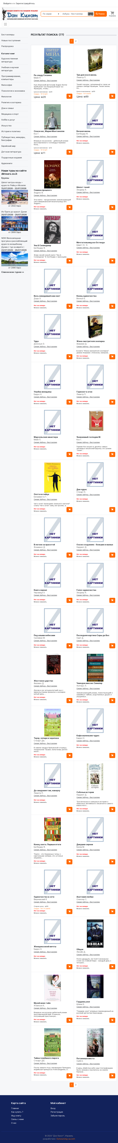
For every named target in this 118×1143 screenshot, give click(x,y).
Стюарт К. (81, 492)
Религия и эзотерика (11, 102)
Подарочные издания (11, 157)
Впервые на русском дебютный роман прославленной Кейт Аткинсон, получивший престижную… (50, 1014)
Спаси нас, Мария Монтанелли (49, 131)
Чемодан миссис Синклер (89, 683)
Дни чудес (81, 489)
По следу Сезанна (43, 75)
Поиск (100, 14)
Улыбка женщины (42, 392)
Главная (15, 1108)
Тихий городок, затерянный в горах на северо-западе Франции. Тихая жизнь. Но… (93, 86)
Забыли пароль (58, 1115)
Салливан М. (39, 638)
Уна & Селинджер (42, 245)
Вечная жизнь (83, 131)
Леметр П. (81, 77)
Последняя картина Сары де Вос (92, 635)
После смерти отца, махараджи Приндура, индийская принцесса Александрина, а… (52, 1068)
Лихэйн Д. (81, 952)
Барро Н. (38, 394)
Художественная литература (9, 60)
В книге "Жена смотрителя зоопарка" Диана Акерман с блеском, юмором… (92, 352)
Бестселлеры (7, 34)
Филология (6, 96)
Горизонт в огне (84, 392)
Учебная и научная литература (10, 69)
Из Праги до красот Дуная (14, 222)
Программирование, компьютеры (11, 77)
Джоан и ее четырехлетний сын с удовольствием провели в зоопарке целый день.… (49, 692)
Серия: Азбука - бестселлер (45, 81)
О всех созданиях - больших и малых (94, 544)
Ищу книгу (16, 1115)
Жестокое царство (43, 681)
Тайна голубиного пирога (46, 1058)
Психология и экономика (13, 91)
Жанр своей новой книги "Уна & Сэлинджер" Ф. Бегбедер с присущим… (51, 256)
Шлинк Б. (80, 1004)
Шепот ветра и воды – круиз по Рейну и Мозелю (14, 194)
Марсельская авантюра (46, 437)
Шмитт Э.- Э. (82, 245)
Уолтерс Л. (81, 686)
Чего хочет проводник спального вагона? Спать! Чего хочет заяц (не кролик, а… (52, 504)
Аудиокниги (6, 163)
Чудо (36, 341)
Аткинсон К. (39, 1005)
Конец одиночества (86, 296)
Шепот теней (83, 187)
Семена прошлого (43, 190)
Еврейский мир (8, 146)
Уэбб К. (79, 1061)
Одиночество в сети (44, 897)
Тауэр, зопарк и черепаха (46, 738)
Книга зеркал (40, 590)
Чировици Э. (39, 592)
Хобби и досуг (8, 119)
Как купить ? (17, 1112)
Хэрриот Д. (81, 547)
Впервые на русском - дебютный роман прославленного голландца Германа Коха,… (51, 142)
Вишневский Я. (40, 899)
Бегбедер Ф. (82, 134)
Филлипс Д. (39, 683)
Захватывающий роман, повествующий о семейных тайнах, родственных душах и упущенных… (94, 694)
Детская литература (11, 151)
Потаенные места (85, 1058)
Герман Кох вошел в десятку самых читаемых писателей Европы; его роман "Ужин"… (93, 448)
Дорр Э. (37, 298)
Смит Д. (80, 638)
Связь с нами (17, 1119)
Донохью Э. (39, 344)
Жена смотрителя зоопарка (90, 341)
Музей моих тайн (42, 1003)
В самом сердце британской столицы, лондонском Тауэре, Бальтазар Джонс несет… (50, 749)
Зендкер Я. (81, 190)
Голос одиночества (86, 590)
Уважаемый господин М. (88, 437)
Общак (79, 949)
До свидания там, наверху (47, 790)
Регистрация (57, 1112)
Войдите (7, 3)
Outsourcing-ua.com (65, 1139)
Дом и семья (7, 108)
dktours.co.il (9, 173)
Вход (53, 1108)
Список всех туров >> (12, 272)
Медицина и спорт (10, 114)
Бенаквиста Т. (40, 497)
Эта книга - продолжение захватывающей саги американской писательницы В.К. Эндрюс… (52, 201)
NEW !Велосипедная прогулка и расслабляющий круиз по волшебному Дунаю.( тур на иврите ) (14, 253)
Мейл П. (37, 78)
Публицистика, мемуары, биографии (13, 139)
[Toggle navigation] (5, 24)
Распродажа (7, 46)
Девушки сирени (84, 844)
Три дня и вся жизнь (86, 75)
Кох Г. (36, 134)
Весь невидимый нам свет (47, 296)
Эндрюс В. (38, 192)
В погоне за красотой (44, 544)
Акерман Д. (81, 344)
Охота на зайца (41, 494)
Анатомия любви (84, 897)
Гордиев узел (83, 1002)
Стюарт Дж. (39, 740)
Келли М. (80, 847)
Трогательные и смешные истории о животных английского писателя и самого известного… (94, 803)
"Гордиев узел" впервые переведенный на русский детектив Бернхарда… (94, 1012)
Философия (6, 85)
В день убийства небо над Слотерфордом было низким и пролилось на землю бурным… (94, 1070)
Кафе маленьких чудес (87, 735)
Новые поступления (10, 40)
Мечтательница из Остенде (90, 242)
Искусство (6, 125)
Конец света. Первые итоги (47, 844)
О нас (13, 1123)
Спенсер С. (81, 899)
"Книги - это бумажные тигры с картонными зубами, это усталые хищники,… (48, 856)
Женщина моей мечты (45, 946)
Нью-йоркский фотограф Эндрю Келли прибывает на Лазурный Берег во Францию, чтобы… (50, 86)
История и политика (10, 131)
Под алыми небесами (44, 635)
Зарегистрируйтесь (25, 3)
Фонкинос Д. (39, 547)
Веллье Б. (81, 298)
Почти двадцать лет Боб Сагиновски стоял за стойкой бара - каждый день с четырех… (93, 960)
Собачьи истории (85, 792)
